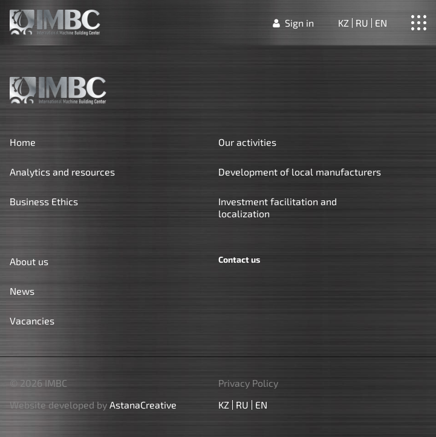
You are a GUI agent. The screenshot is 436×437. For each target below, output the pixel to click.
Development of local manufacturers (299, 171)
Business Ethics (44, 201)
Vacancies (32, 320)
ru (362, 23)
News (22, 291)
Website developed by (93, 405)
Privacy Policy (248, 383)
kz (343, 23)
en (381, 23)
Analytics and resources (62, 171)
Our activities (247, 142)
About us (29, 261)
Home (23, 142)
